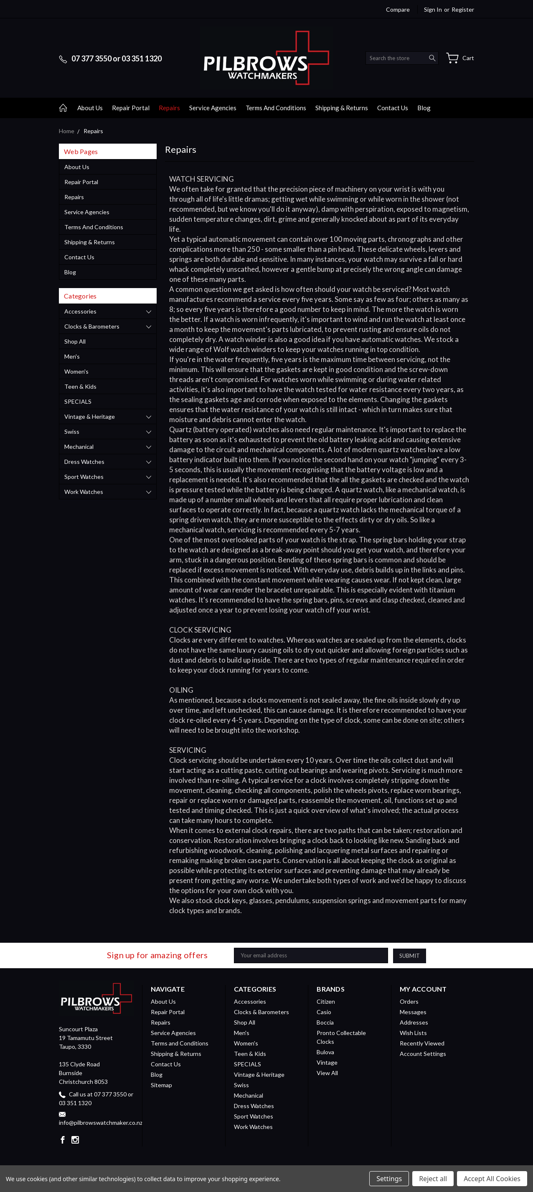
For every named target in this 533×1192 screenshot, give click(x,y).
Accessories (80, 311)
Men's (72, 356)
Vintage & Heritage (89, 416)
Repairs (169, 107)
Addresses (414, 1022)
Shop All (75, 341)
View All (327, 1072)
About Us (90, 107)
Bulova (325, 1051)
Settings (389, 1178)
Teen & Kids (80, 386)
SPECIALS (77, 401)
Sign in (433, 9)
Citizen (326, 1001)
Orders (409, 1001)
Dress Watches (84, 461)
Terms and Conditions (276, 107)
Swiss (71, 431)
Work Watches (83, 491)
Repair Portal (131, 107)
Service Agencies (212, 107)
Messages (413, 1011)
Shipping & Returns (341, 107)
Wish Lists (413, 1032)
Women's (76, 371)
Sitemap (161, 1084)
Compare (398, 9)
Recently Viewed (422, 1043)
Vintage (327, 1062)
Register (463, 9)
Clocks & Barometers (91, 326)
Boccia (325, 1022)
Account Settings (423, 1053)
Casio (324, 1011)
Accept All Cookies (492, 1178)
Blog (424, 107)
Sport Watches (84, 476)
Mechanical (79, 446)
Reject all (433, 1178)
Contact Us (392, 107)
